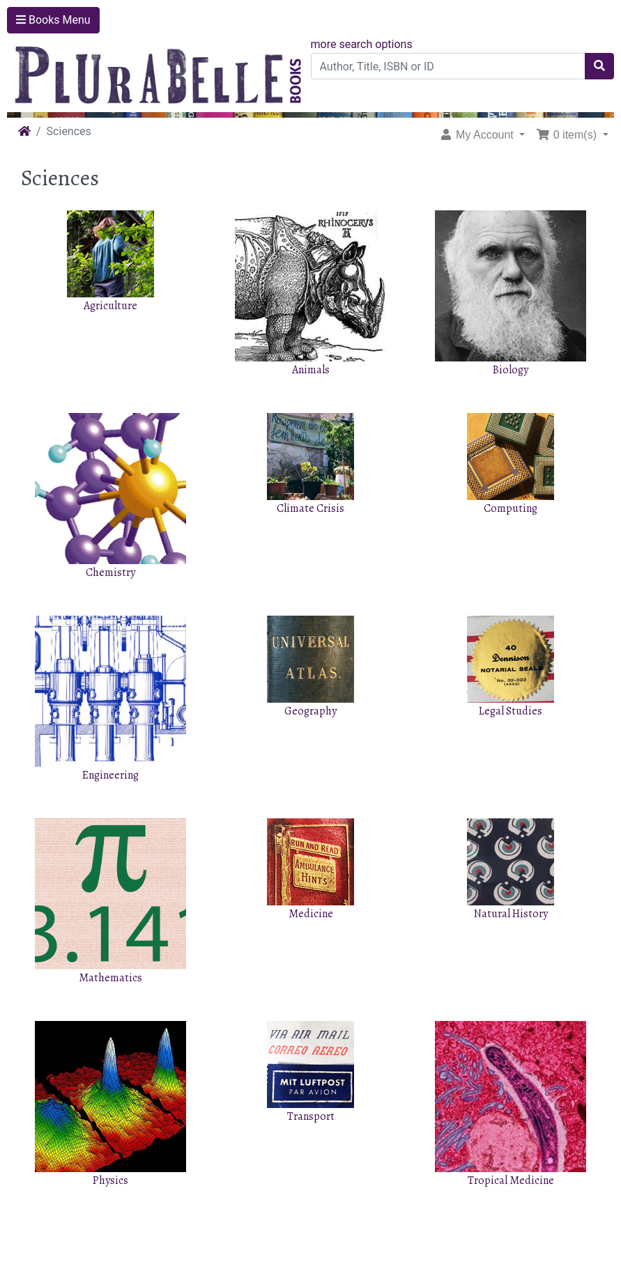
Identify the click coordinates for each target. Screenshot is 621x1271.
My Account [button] (478, 135)
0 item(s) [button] (567, 135)
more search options (362, 44)
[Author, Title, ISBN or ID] (448, 66)
